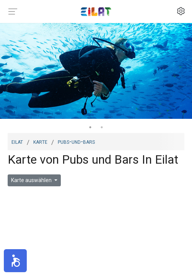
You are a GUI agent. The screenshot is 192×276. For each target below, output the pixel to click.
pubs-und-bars (76, 141)
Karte (40, 141)
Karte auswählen (32, 180)
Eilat (17, 141)
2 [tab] (102, 127)
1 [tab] (90, 127)
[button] (15, 260)
